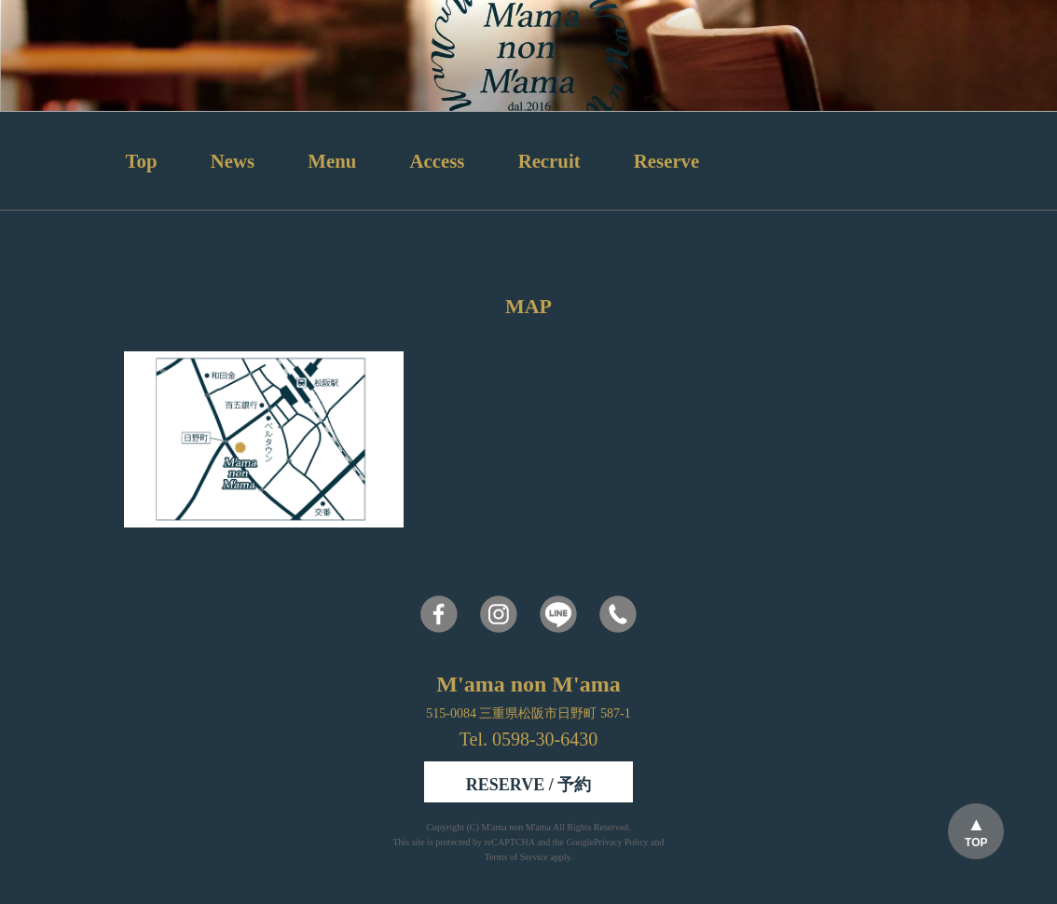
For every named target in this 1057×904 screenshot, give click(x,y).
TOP (976, 842)
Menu (332, 160)
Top (142, 160)
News (232, 160)
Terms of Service (516, 857)
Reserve (666, 160)
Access (437, 160)
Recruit (549, 160)
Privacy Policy (621, 842)
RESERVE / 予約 (528, 784)
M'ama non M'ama (517, 827)
